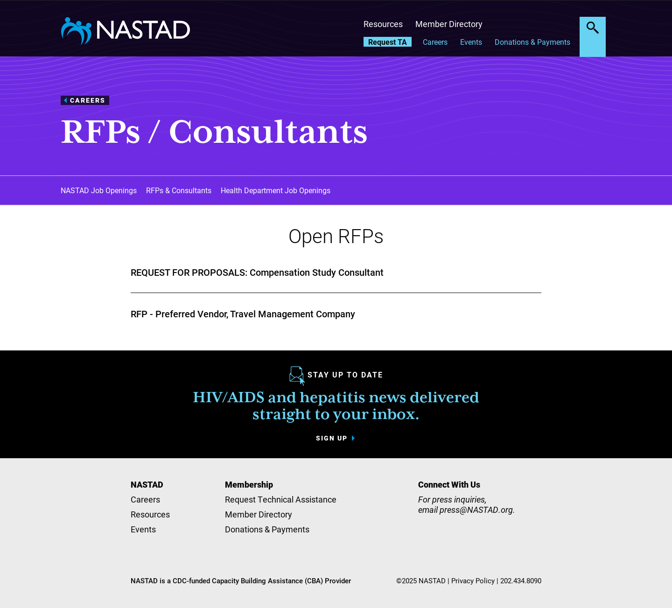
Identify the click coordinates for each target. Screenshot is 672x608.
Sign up (332, 438)
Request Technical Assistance (280, 499)
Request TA (387, 42)
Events (471, 42)
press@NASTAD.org (476, 509)
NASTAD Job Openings (99, 190)
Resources (383, 23)
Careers (435, 42)
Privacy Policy (473, 580)
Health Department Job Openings (275, 190)
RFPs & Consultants (178, 190)
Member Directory (449, 23)
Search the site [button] (593, 28)
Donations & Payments (532, 42)
